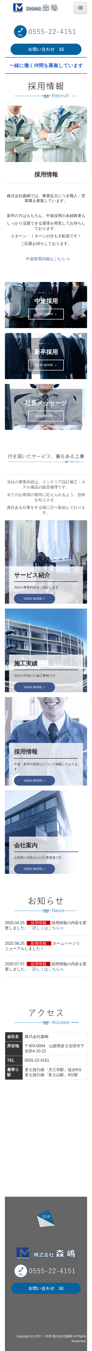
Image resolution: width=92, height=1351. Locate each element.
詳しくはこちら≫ (50, 928)
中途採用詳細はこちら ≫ (48, 259)
